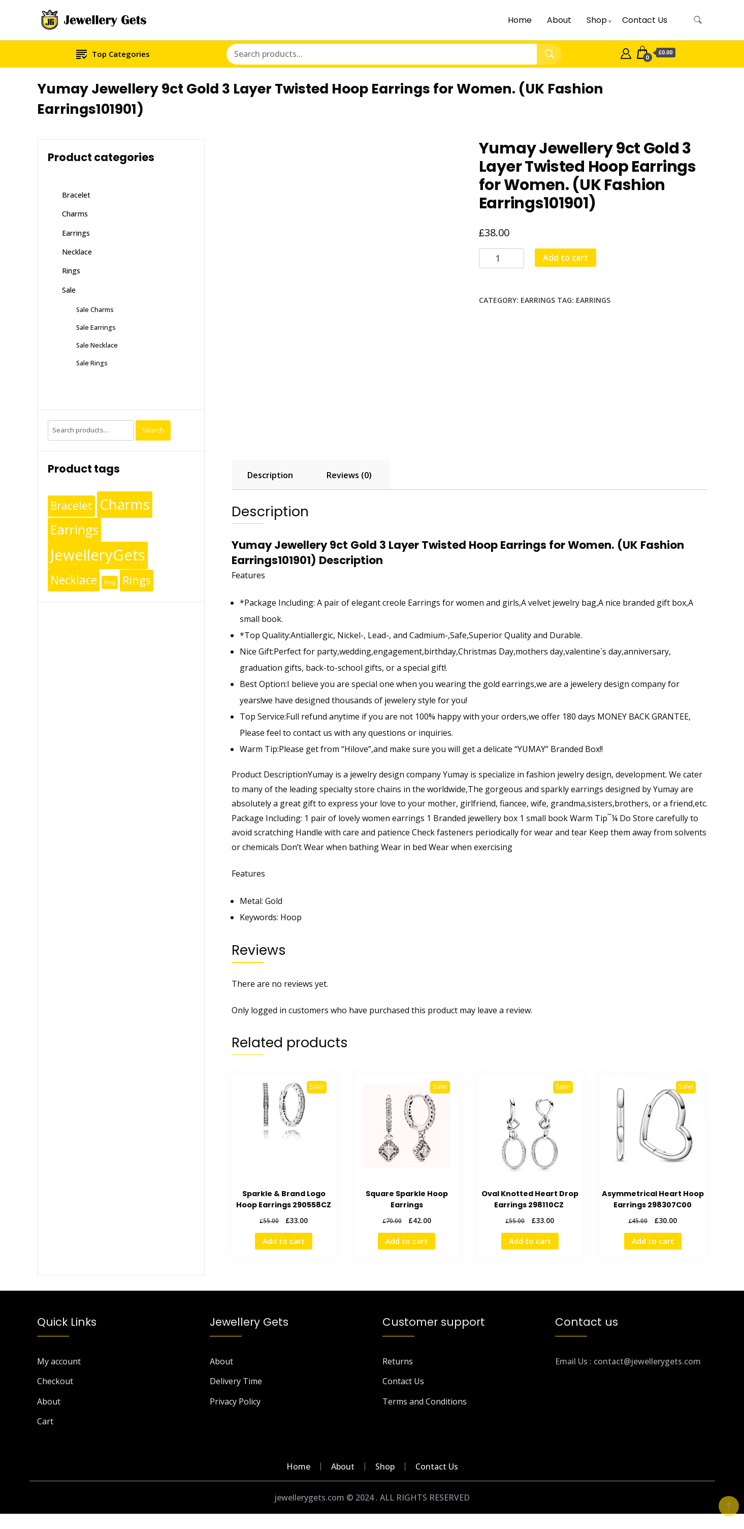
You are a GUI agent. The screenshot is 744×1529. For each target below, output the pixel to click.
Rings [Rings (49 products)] (136, 580)
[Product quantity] (501, 258)
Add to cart (565, 257)
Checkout (55, 1381)
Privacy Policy (235, 1401)
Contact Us (644, 20)
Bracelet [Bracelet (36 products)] (71, 505)
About (559, 20)
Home (520, 20)
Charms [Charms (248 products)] (125, 504)
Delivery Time (236, 1381)
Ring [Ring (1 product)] (109, 582)
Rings (71, 270)
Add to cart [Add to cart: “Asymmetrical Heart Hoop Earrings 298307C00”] (653, 1241)
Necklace (77, 252)
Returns (397, 1361)
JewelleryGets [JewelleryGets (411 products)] (97, 555)
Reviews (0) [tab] (349, 475)
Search (153, 429)
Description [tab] (270, 475)
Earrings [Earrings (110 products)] (74, 529)
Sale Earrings (96, 327)
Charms (75, 214)
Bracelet (76, 195)
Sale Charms (95, 309)
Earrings (538, 300)
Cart (45, 1421)
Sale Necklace (97, 345)
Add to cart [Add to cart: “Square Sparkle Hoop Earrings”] (406, 1241)
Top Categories (113, 53)
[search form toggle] (698, 20)
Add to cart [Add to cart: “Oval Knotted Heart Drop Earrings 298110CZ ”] (530, 1241)
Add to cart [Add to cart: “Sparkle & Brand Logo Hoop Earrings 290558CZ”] (284, 1241)
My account (59, 1361)
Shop (597, 20)
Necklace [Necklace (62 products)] (73, 580)
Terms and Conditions (424, 1401)
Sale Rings (92, 362)
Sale (69, 290)
